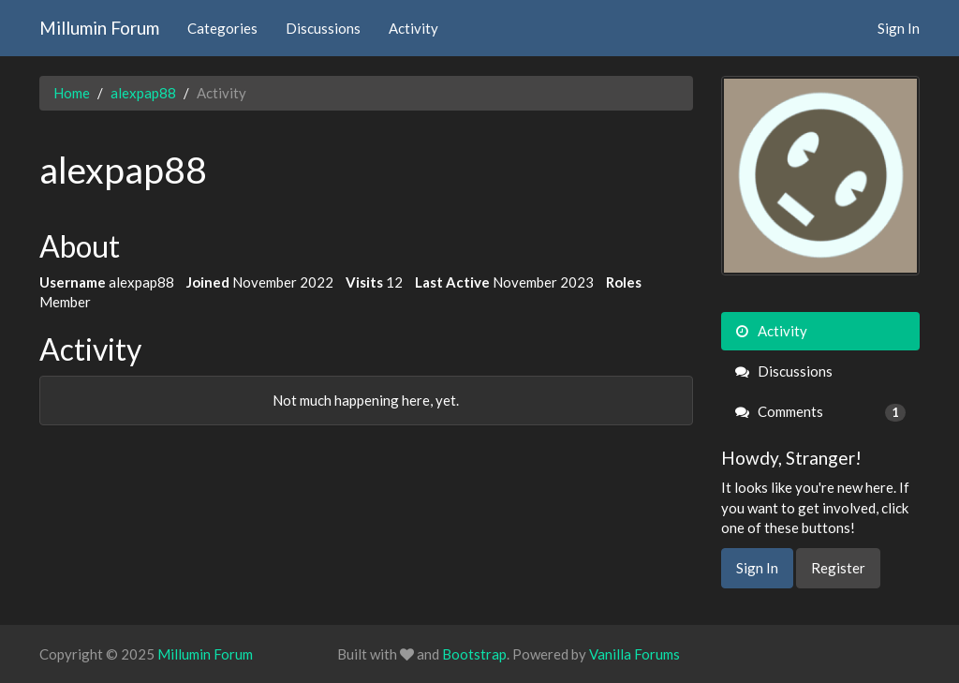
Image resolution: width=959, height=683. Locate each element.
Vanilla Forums (634, 654)
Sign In (899, 28)
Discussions (323, 28)
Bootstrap (474, 654)
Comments (821, 412)
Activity (413, 28)
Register (838, 567)
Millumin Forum (99, 27)
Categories (222, 28)
